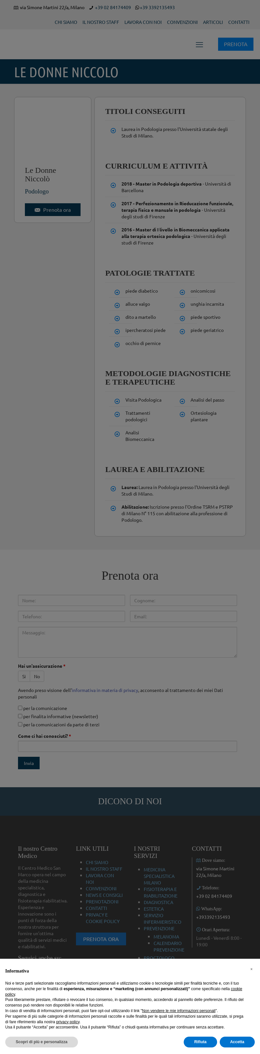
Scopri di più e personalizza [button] (41, 1042)
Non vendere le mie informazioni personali (178, 1011)
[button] (251, 969)
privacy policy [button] (67, 1022)
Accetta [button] (237, 1042)
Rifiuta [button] (200, 1042)
